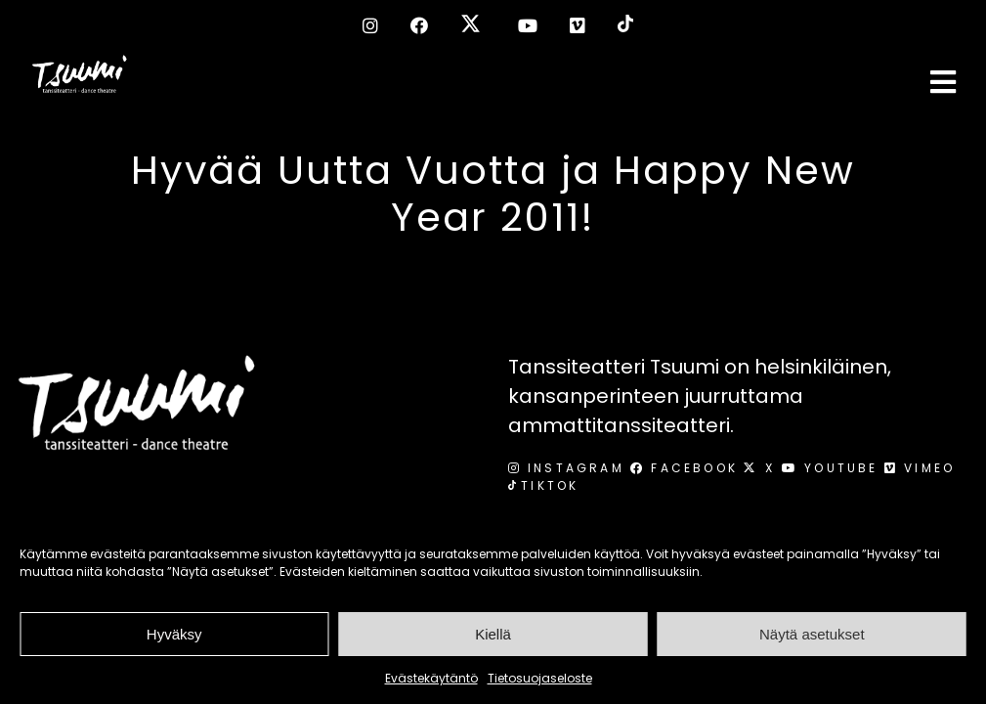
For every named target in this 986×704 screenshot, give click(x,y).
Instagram (569, 468)
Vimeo (919, 468)
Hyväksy (174, 634)
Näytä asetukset (812, 634)
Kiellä (493, 634)
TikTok (543, 485)
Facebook (687, 468)
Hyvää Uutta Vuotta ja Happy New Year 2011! (493, 193)
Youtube (833, 468)
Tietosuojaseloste (540, 678)
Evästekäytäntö (431, 678)
